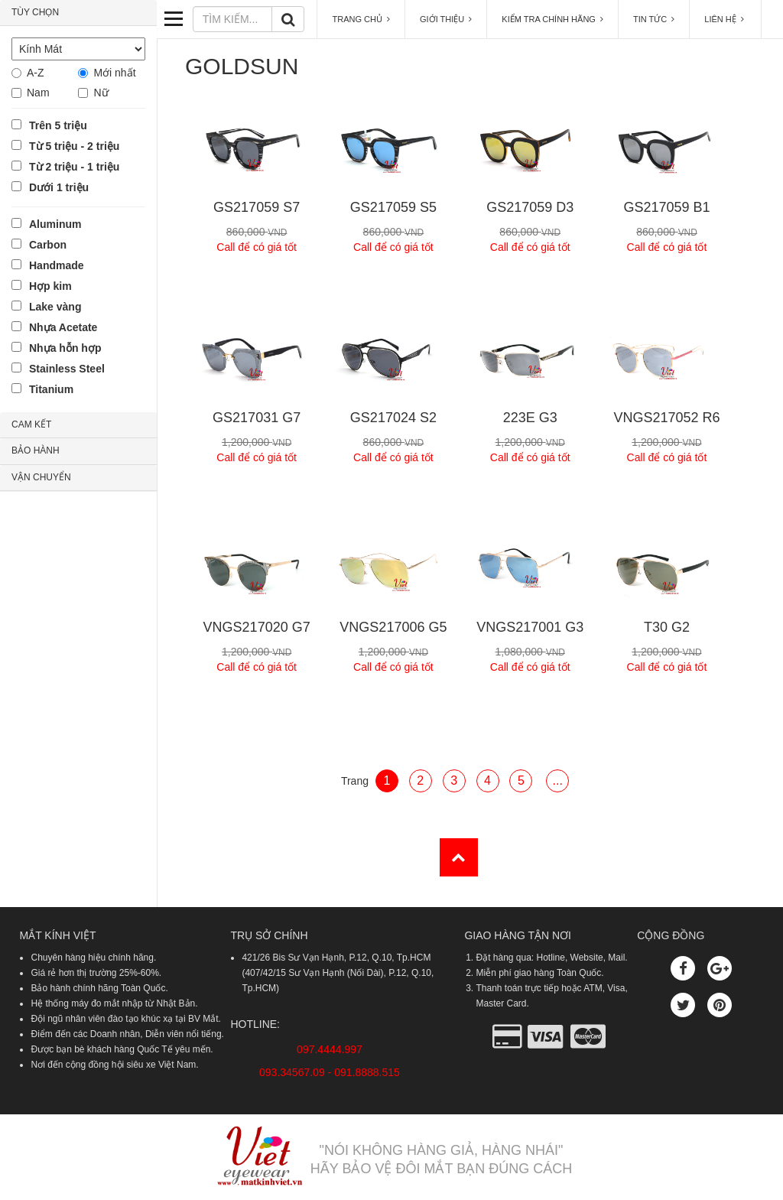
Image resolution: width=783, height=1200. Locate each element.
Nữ (100, 92)
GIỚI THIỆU (446, 19)
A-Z (35, 73)
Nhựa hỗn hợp (65, 348)
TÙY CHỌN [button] (35, 12)
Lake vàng (55, 307)
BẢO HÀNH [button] (35, 450)
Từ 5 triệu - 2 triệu (74, 146)
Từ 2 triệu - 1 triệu (74, 167)
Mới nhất (114, 73)
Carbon (48, 245)
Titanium (51, 389)
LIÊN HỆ (725, 19)
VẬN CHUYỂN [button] (41, 477)
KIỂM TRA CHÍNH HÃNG (552, 19)
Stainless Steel (67, 369)
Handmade (56, 265)
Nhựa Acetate (63, 327)
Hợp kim (50, 286)
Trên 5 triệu (58, 125)
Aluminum (55, 224)
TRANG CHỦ (361, 19)
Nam (38, 92)
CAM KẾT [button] (31, 424)
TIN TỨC (653, 19)
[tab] (78, 13)
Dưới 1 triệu (59, 187)
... (558, 780)
